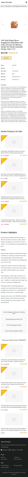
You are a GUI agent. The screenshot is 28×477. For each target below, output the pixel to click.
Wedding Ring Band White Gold (14, 319)
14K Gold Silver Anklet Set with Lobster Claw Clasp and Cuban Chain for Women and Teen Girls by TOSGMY (13, 384)
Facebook (5, 450)
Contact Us (16, 457)
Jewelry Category (5, 467)
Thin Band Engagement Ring (14, 325)
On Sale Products (5, 465)
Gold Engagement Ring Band (20, 6)
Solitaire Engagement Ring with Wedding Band (14, 312)
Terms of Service (18, 459)
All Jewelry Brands (18, 465)
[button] (25, 24)
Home (2, 6)
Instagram (13, 450)
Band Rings (8, 6)
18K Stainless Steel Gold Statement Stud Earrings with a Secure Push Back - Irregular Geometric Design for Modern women (13, 361)
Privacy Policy (4, 459)
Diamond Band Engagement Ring (14, 331)
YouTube (21, 450)
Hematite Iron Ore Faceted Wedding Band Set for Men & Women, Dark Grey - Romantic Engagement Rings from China (13, 175)
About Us (3, 457)
